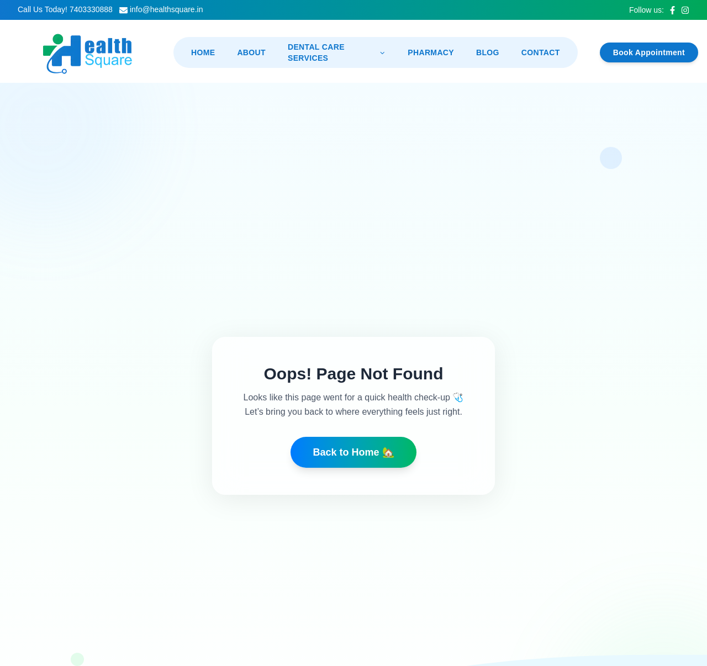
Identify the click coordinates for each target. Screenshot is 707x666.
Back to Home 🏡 (353, 452)
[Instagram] (685, 10)
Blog (487, 52)
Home (203, 52)
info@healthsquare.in (166, 9)
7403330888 (91, 9)
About (251, 52)
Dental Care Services (337, 52)
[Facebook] (672, 10)
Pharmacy (431, 52)
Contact (540, 52)
